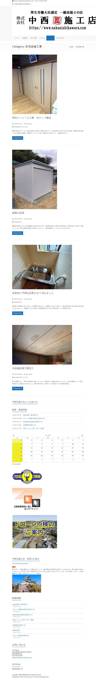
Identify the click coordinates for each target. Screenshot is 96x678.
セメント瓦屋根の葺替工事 (21, 635)
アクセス (42, 38)
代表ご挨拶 (33, 38)
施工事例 (50, 38)
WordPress (22, 677)
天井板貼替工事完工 (23, 368)
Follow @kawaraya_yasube (20, 563)
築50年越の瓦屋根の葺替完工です (23, 614)
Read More (17, 138)
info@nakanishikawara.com (26, 1)
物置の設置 (18, 212)
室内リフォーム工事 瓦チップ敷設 (31, 117)
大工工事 (25, 127)
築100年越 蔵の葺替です (20, 604)
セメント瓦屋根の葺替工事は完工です (24, 609)
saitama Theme (31, 677)
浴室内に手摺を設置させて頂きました (33, 293)
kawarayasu (28, 124)
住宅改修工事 (18, 127)
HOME (71, 47)
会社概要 (24, 38)
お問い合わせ (60, 38)
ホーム (17, 38)
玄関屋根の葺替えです (19, 625)
